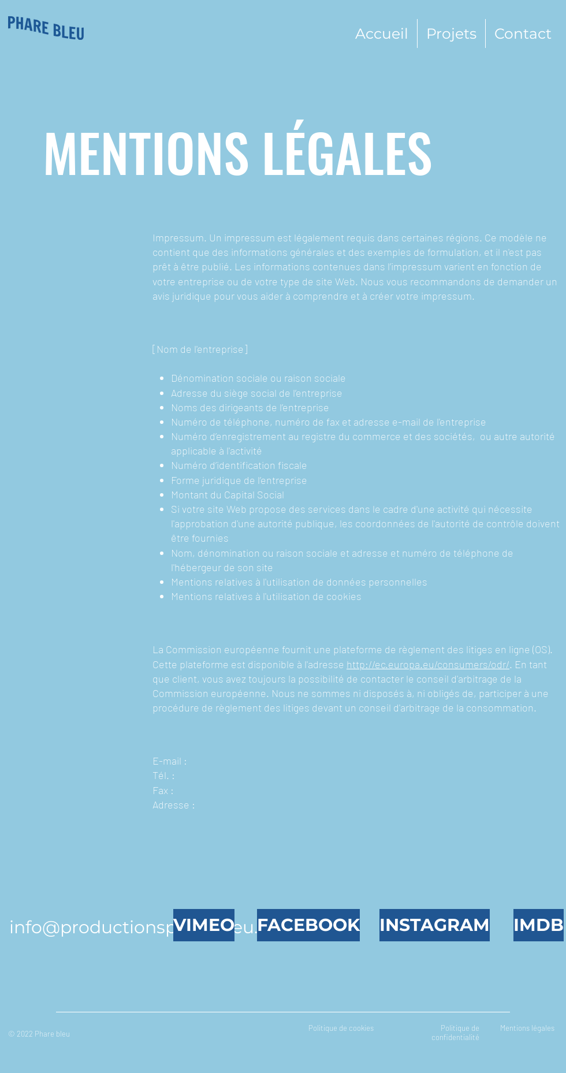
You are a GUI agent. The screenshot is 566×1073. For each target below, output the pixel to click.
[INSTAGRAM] (434, 925)
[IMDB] (538, 925)
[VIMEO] (203, 925)
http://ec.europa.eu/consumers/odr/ (428, 664)
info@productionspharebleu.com (153, 927)
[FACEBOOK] (308, 925)
